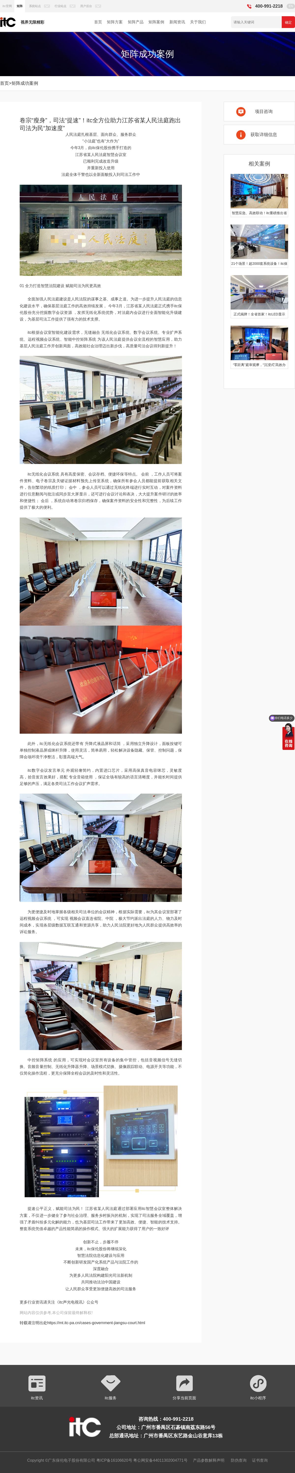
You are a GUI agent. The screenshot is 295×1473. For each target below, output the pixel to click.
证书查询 (260, 1460)
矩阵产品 (136, 22)
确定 (288, 22)
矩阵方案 (115, 22)
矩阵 (20, 6)
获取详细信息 (264, 134)
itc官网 (7, 6)
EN (291, 6)
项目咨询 (264, 111)
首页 (98, 22)
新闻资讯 (177, 22)
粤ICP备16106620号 (113, 1460)
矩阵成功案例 (25, 83)
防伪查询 (239, 1460)
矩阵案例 (156, 22)
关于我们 (198, 22)
